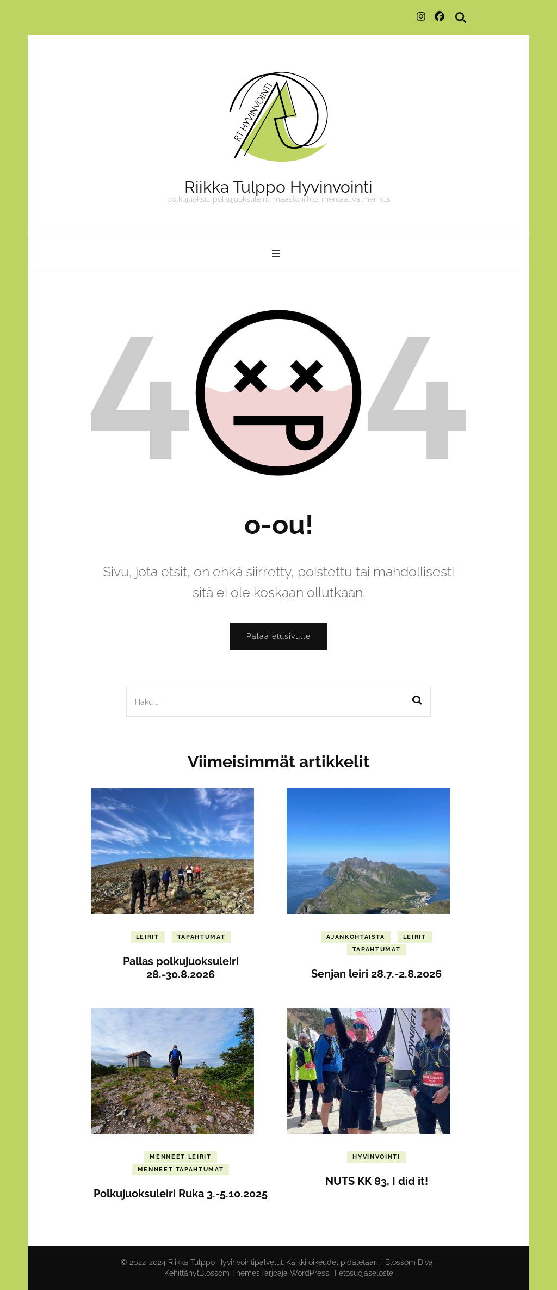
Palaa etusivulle (278, 636)
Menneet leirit (180, 1156)
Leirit (147, 937)
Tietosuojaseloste (363, 1273)
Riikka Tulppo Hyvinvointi (278, 186)
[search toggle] (460, 17)
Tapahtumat (201, 937)
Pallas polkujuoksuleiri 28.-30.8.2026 (181, 968)
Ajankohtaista (355, 937)
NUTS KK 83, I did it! (376, 1181)
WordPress (309, 1273)
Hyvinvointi (376, 1156)
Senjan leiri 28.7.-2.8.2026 (376, 973)
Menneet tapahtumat (181, 1169)
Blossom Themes (229, 1273)
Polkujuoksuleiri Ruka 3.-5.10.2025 (181, 1193)
